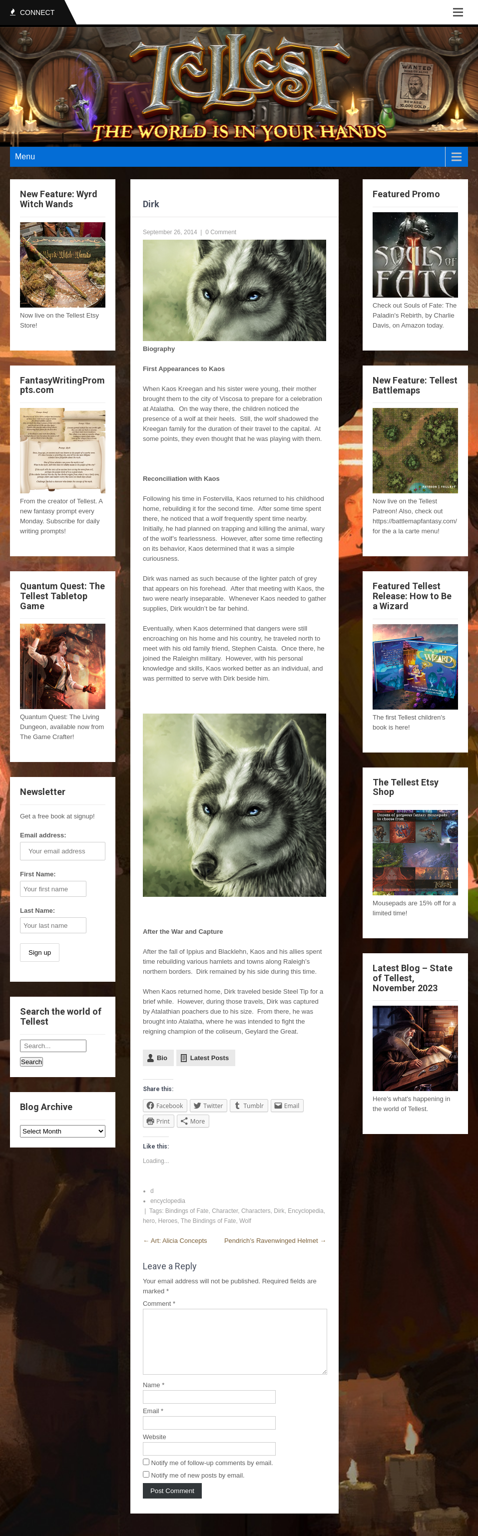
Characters (256, 1210)
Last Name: (37, 910)
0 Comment (220, 232)
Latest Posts (209, 1058)
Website (154, 1449)
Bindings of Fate (187, 1210)
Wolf (245, 1220)
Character (225, 1210)
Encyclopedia (305, 1210)
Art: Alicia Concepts (175, 1240)
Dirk (279, 1210)
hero (149, 1220)
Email (153, 1423)
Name (153, 1397)
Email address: (43, 835)
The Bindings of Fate (208, 1220)
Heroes (168, 1220)
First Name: (38, 874)
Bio (162, 1058)
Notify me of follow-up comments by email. (212, 1475)
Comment (159, 1303)
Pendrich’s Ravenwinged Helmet (275, 1240)
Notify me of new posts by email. (198, 1487)
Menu (25, 156)
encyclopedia (167, 1200)
